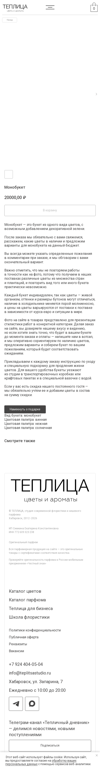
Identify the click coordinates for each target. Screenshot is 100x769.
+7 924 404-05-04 (26, 664)
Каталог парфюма (27, 600)
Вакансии (16, 651)
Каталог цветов (25, 591)
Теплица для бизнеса (31, 608)
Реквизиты (18, 644)
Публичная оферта (23, 637)
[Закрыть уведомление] (97, 755)
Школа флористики (29, 617)
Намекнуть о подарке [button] (25, 409)
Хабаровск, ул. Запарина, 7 (36, 681)
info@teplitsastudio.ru (30, 673)
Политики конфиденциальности (35, 630)
